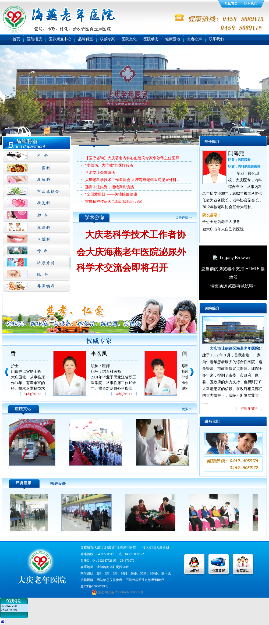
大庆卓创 (162, 548)
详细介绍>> (32, 394)
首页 (16, 39)
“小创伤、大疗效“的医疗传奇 (109, 165)
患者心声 (194, 39)
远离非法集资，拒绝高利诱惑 (109, 187)
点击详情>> (183, 217)
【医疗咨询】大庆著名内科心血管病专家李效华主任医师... (133, 158)
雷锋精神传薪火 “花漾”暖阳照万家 (113, 202)
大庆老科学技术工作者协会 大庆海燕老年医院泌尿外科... (132, 180)
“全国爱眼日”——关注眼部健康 (111, 194)
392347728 (9, 606)
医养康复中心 (60, 39)
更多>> (187, 142)
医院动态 (150, 39)
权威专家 (107, 39)
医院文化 (129, 39)
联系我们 (216, 39)
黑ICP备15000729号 (94, 586)
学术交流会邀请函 (100, 173)
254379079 (9, 610)
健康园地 (172, 39)
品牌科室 (85, 39)
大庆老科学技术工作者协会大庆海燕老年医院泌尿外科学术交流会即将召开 (131, 251)
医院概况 (34, 39)
